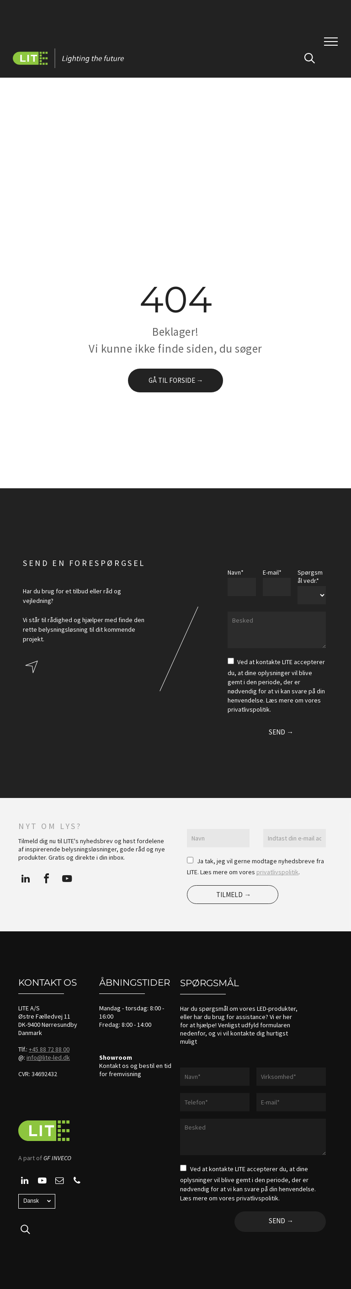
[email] (59, 1181)
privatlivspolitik (277, 872)
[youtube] (66, 880)
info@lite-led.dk (48, 1057)
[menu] (331, 41)
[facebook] (46, 880)
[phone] (76, 1181)
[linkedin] (25, 880)
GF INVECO (57, 1158)
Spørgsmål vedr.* (310, 576)
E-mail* (272, 572)
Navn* (236, 572)
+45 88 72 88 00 (49, 1049)
